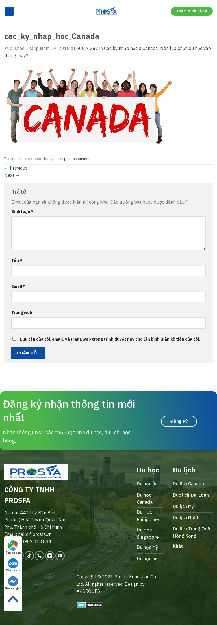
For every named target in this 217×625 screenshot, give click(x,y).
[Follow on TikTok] (29, 555)
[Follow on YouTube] (60, 555)
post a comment (78, 158)
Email (18, 286)
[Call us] (39, 555)
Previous (15, 168)
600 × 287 (87, 48)
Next (12, 175)
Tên (16, 260)
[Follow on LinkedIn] (50, 555)
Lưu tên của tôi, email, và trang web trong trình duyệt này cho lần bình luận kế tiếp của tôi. (110, 339)
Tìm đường (13, 547)
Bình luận (22, 211)
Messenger (13, 583)
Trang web (21, 312)
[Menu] (9, 11)
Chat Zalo (13, 565)
